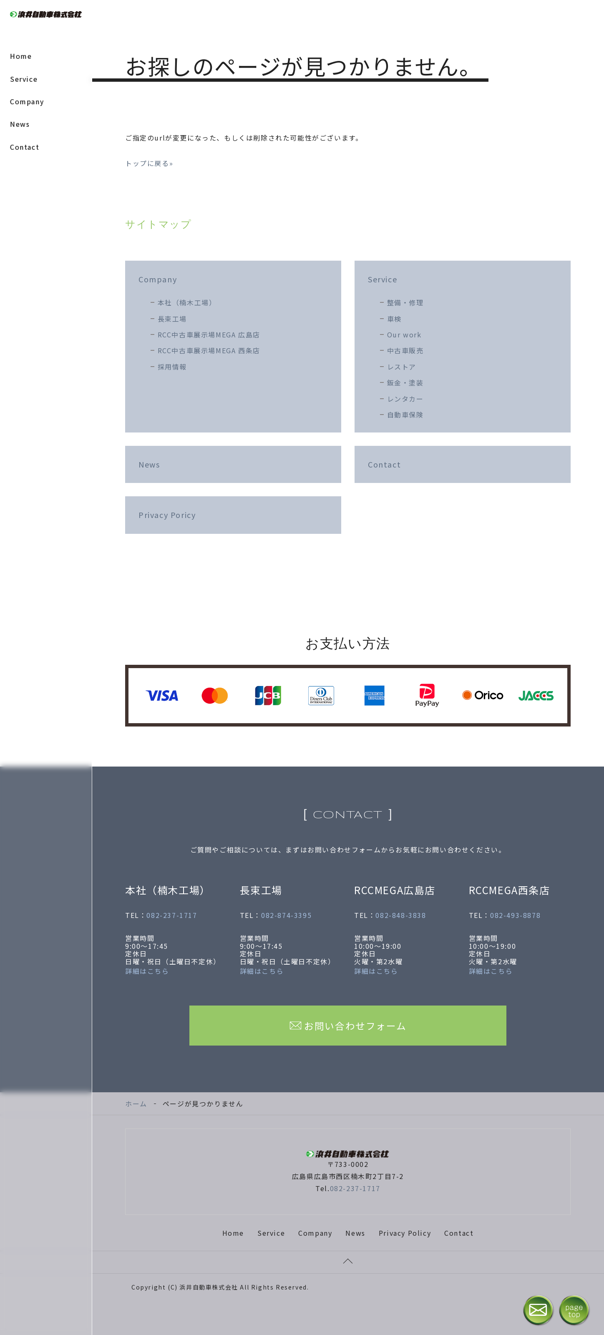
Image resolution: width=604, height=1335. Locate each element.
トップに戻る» (149, 163)
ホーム (136, 1104)
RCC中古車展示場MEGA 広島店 (209, 334)
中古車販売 (405, 350)
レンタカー (405, 399)
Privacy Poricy (167, 514)
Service (24, 79)
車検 (394, 319)
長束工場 (172, 319)
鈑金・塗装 (405, 382)
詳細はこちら (147, 971)
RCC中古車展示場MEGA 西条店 (209, 350)
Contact (24, 147)
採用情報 (172, 367)
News (20, 124)
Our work (404, 334)
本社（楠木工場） (187, 302)
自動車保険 (405, 415)
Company (27, 101)
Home (21, 56)
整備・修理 (405, 302)
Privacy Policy (405, 1233)
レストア (401, 367)
